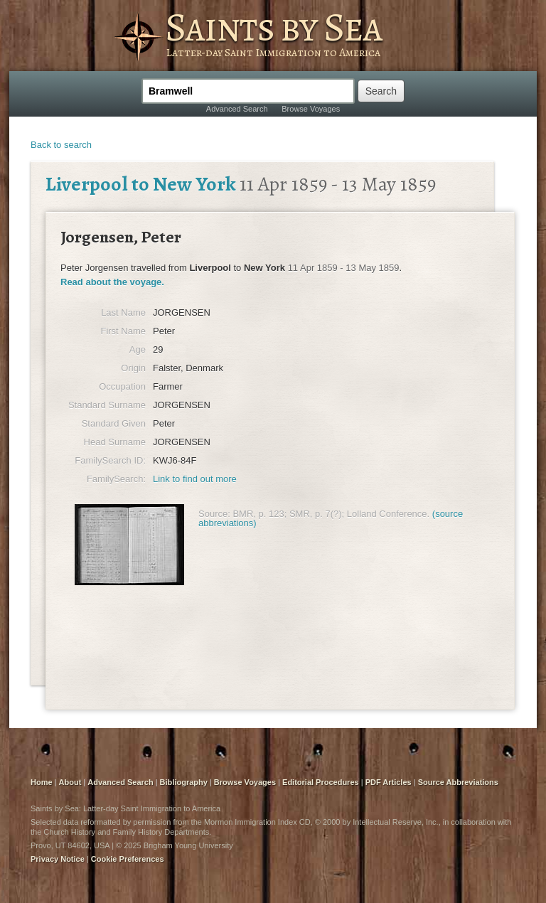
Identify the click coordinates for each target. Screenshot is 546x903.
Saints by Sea (273, 27)
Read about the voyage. (112, 282)
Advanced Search (237, 109)
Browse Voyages (311, 109)
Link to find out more (195, 479)
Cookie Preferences (127, 859)
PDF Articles (388, 782)
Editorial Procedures (320, 782)
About (70, 782)
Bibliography (184, 782)
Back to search (61, 144)
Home (42, 782)
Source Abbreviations (458, 782)
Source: (214, 513)
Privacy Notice (58, 859)
